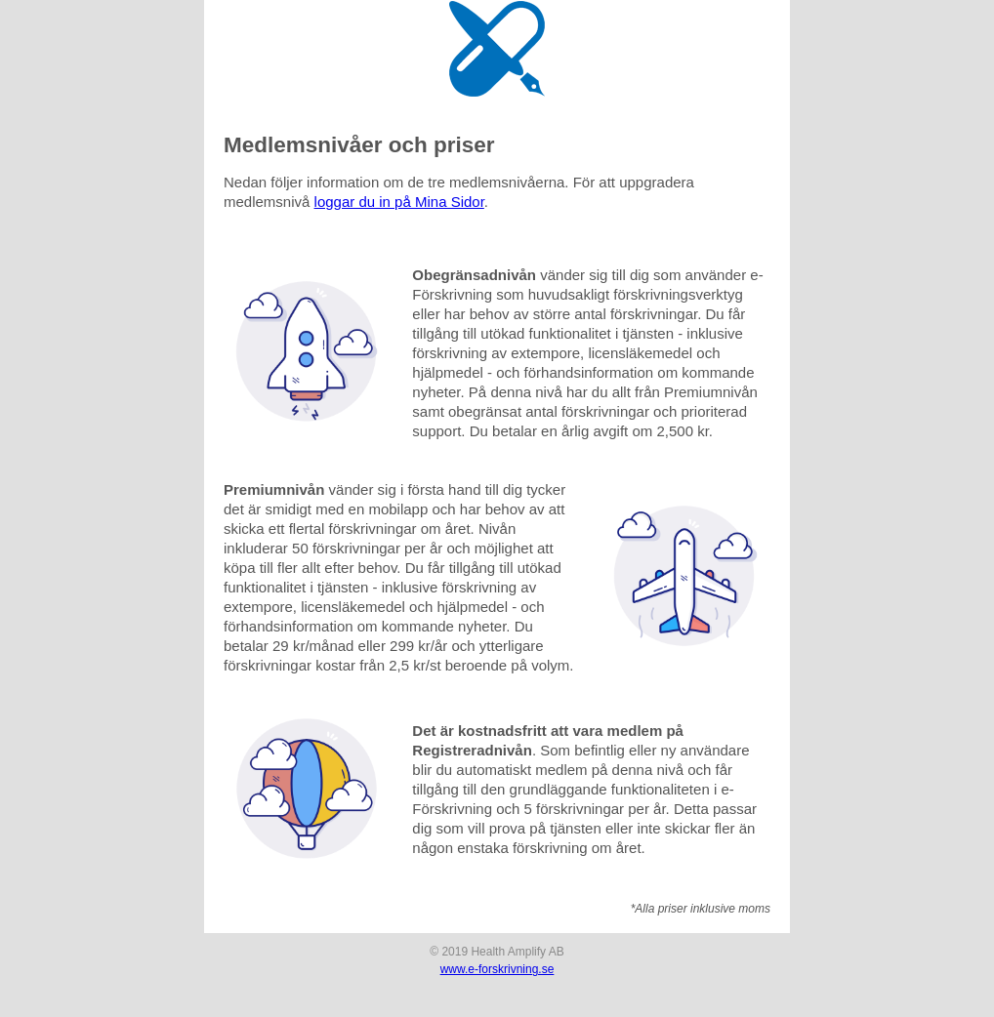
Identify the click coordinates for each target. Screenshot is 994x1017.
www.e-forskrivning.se (497, 969)
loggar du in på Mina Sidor (399, 201)
